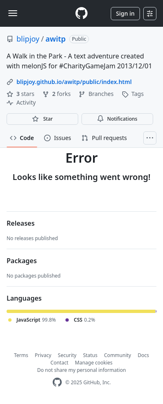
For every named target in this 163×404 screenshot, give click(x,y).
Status (90, 355)
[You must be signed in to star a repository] (42, 119)
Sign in (125, 13)
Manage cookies (93, 362)
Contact (59, 362)
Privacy (43, 355)
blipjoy (28, 39)
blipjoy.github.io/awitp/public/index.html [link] (74, 82)
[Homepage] (81, 13)
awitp (56, 39)
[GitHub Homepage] (57, 382)
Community (117, 355)
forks (57, 94)
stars (21, 94)
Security (67, 355)
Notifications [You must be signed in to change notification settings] (117, 118)
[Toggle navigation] (13, 13)
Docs (143, 355)
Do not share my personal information (81, 370)
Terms (21, 355)
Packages (22, 260)
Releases (21, 223)
